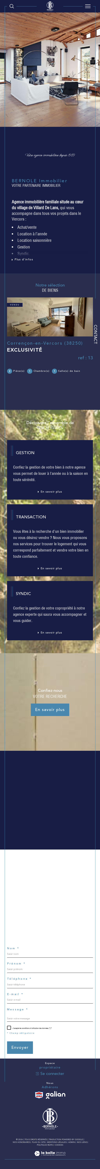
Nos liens (82, 1142)
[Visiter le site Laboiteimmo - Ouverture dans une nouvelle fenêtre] (50, 1157)
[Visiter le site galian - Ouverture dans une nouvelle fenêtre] (55, 1095)
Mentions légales (56, 1142)
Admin (71, 1142)
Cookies (59, 1145)
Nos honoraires (21, 1142)
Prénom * (16, 963)
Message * (17, 1009)
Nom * (13, 948)
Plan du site (38, 1142)
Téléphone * (19, 979)
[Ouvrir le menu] (88, 6)
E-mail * (15, 994)
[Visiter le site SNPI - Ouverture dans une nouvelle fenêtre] (39, 1095)
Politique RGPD (45, 1145)
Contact (95, 334)
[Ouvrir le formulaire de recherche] (11, 6)
